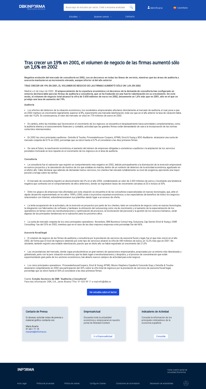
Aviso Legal (21, 383)
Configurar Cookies (98, 383)
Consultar (161, 336)
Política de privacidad (45, 383)
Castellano (182, 7)
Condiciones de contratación (128, 383)
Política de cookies (72, 383)
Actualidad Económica (176, 372)
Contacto (129, 16)
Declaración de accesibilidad (161, 383)
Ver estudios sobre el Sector (103, 292)
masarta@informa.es (36, 331)
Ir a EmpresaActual (103, 336)
